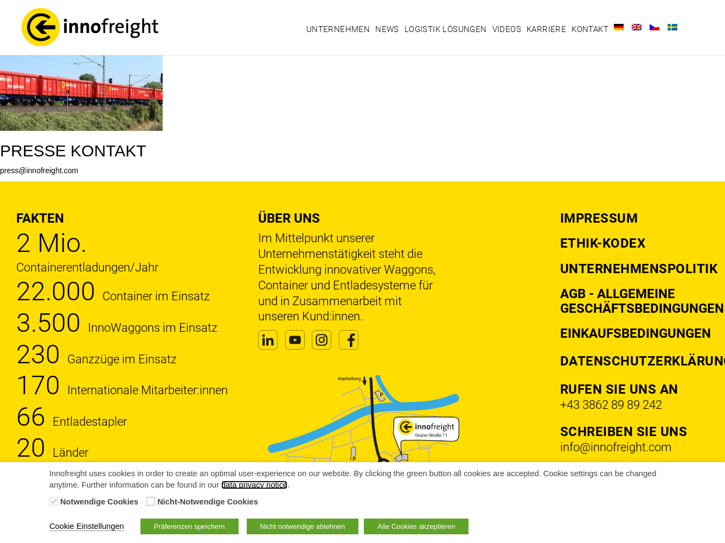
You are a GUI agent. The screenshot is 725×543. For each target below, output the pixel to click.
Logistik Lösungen (446, 29)
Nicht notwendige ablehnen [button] (302, 526)
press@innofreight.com (39, 170)
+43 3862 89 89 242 (611, 405)
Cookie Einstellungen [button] (86, 526)
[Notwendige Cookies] (53, 501)
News (387, 29)
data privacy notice (254, 485)
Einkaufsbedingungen (635, 333)
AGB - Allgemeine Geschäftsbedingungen (642, 300)
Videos (506, 29)
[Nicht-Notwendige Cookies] (150, 501)
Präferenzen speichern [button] (189, 526)
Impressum (599, 218)
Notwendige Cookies (99, 501)
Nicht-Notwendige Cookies (207, 501)
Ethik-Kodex (603, 243)
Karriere (546, 29)
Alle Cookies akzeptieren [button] (416, 526)
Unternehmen (338, 29)
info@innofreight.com (616, 447)
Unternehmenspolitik (639, 268)
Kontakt (590, 29)
